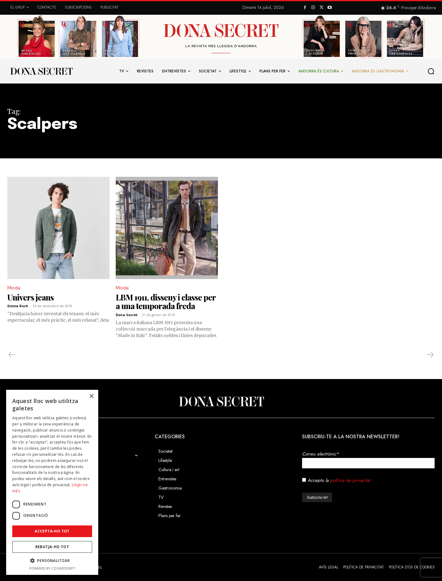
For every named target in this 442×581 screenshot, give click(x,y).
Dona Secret (127, 314)
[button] (431, 71)
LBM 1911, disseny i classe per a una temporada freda (166, 302)
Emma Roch (17, 306)
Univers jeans (30, 297)
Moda (13, 288)
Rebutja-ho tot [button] (52, 546)
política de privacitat (350, 480)
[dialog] (52, 482)
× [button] (91, 396)
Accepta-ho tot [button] (52, 531)
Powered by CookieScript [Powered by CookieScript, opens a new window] (52, 568)
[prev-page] (12, 354)
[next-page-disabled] (430, 354)
